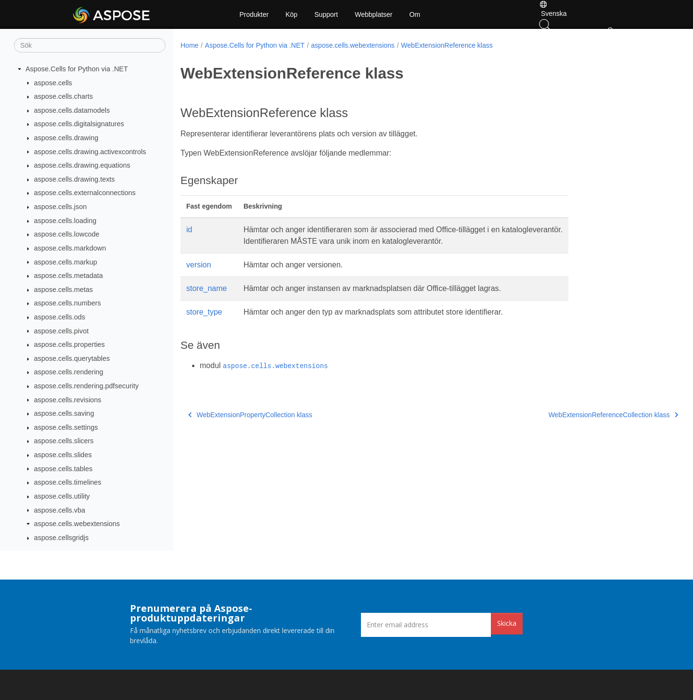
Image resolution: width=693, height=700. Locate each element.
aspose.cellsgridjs (61, 538)
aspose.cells (53, 83)
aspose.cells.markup (65, 262)
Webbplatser (373, 14)
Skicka (506, 623)
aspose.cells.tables (63, 469)
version (198, 265)
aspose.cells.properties (69, 344)
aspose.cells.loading (65, 221)
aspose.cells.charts (63, 96)
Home (189, 45)
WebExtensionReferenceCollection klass (578, 415)
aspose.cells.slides (63, 455)
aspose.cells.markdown (70, 248)
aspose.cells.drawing (66, 138)
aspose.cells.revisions (68, 400)
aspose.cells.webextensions (77, 524)
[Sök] (90, 45)
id (189, 229)
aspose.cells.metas (63, 289)
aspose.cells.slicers (64, 441)
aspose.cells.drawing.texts (74, 179)
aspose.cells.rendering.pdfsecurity (86, 386)
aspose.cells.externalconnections (85, 193)
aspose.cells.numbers (67, 303)
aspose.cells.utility (62, 496)
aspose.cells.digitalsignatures (79, 124)
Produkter (254, 14)
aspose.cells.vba (59, 510)
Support (326, 14)
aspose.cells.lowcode (67, 234)
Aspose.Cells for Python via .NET (77, 69)
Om (415, 14)
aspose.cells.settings (66, 427)
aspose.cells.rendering (68, 372)
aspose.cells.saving (64, 413)
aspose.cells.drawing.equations (82, 165)
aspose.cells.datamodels (72, 110)
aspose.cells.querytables (72, 358)
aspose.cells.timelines (68, 482)
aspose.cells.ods (59, 317)
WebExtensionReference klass (446, 45)
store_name (206, 288)
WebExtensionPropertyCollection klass (250, 415)
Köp (291, 14)
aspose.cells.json (60, 207)
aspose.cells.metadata (68, 275)
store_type (204, 312)
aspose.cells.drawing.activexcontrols (90, 152)
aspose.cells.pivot (61, 331)
